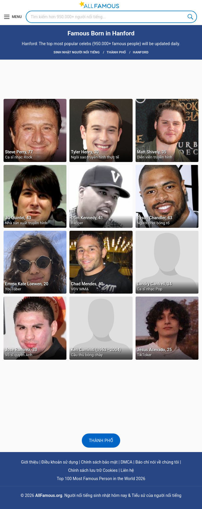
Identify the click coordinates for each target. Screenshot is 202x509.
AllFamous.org (48, 495)
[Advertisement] (101, 79)
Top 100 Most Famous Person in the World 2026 (101, 478)
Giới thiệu (29, 462)
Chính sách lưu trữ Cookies (93, 470)
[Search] (111, 17)
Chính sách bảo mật (99, 462)
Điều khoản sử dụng (59, 462)
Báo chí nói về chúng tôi (157, 462)
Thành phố (101, 440)
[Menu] (13, 17)
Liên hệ (127, 470)
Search (191, 17)
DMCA (126, 462)
